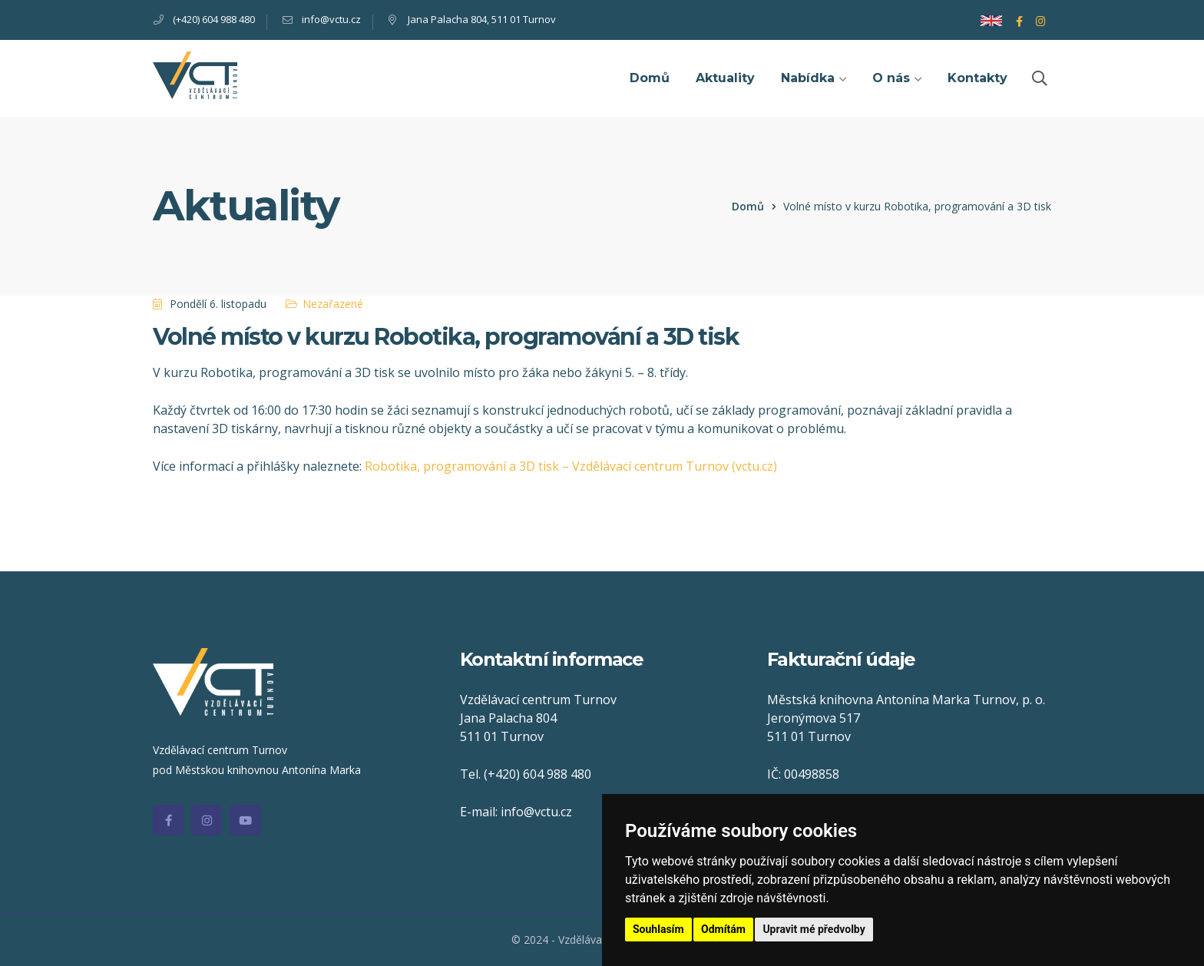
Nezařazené (333, 303)
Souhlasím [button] (658, 929)
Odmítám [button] (723, 929)
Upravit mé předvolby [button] (813, 929)
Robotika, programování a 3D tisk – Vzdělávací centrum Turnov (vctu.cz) (571, 466)
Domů (748, 206)
